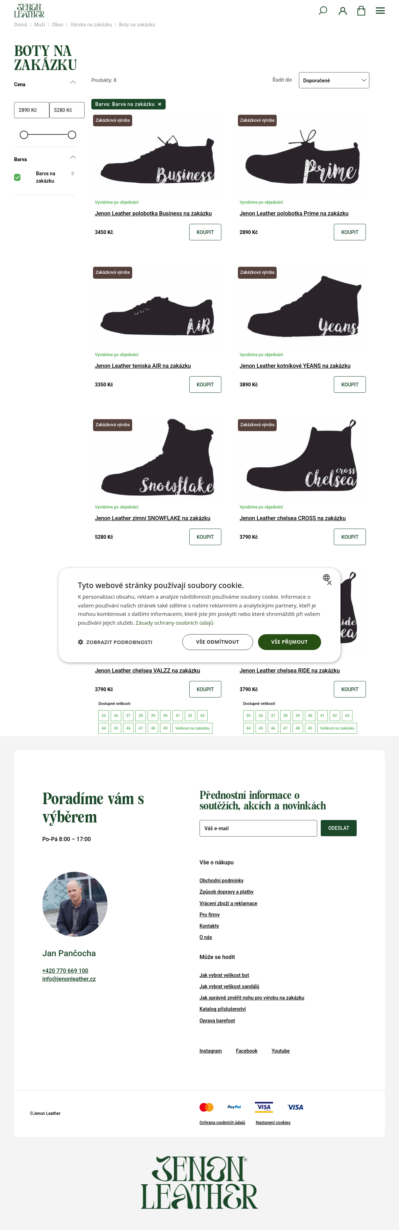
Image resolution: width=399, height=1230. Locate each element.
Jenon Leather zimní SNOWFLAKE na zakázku (152, 519)
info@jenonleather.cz (69, 979)
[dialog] (199, 615)
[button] (115, 642)
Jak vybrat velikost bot (224, 975)
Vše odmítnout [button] (217, 641)
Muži (39, 24)
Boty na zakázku (137, 24)
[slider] (23, 135)
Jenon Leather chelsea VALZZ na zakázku (147, 671)
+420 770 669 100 (65, 970)
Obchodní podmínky (222, 880)
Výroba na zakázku (91, 24)
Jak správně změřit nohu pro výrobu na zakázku (252, 998)
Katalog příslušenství (223, 1009)
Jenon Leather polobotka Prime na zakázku (294, 214)
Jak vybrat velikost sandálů (229, 986)
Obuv (57, 24)
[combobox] (327, 577)
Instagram (211, 1051)
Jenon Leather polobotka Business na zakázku (153, 214)
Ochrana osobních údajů (222, 1122)
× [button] (329, 583)
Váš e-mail (216, 828)
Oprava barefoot (217, 1020)
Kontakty (209, 926)
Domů (20, 24)
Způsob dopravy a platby (226, 892)
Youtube (280, 1051)
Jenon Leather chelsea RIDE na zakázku (290, 671)
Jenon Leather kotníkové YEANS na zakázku (295, 366)
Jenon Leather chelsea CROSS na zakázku (293, 519)
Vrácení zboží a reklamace (228, 903)
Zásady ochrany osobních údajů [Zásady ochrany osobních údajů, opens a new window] (175, 622)
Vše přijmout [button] (289, 641)
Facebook (247, 1051)
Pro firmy (210, 914)
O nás (206, 937)
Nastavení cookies (273, 1122)
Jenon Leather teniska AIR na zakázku (143, 366)
